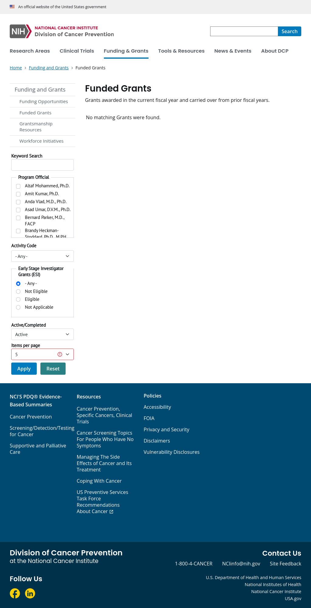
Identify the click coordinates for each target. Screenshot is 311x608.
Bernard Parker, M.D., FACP (44, 220)
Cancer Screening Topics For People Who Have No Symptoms (105, 439)
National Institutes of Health (273, 584)
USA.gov (293, 598)
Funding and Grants (40, 89)
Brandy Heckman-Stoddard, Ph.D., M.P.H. (46, 233)
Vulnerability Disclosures (172, 452)
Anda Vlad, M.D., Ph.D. (46, 201)
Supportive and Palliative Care (38, 448)
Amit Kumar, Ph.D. (42, 193)
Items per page (25, 345)
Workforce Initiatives (41, 141)
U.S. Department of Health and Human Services (253, 577)
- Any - (31, 283)
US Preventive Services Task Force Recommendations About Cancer (102, 502)
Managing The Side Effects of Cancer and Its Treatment (104, 463)
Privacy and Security (167, 429)
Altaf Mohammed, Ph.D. (47, 186)
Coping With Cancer (99, 481)
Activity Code (23, 245)
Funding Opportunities (43, 101)
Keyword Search (26, 156)
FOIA (149, 418)
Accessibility (157, 407)
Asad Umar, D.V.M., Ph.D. (47, 209)
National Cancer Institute (276, 591)
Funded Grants (35, 112)
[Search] (289, 31)
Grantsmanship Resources (36, 126)
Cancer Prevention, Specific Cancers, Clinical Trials (104, 415)
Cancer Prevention (31, 416)
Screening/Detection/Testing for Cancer (42, 431)
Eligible (32, 299)
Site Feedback (285, 563)
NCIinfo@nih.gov (241, 563)
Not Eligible (36, 291)
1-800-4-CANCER (193, 563)
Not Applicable (39, 307)
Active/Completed (28, 325)
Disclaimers (157, 440)
